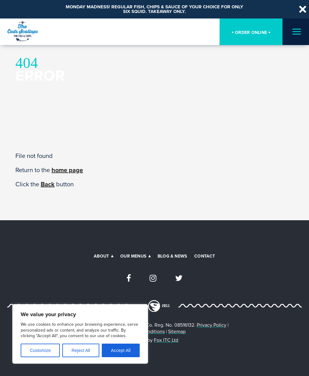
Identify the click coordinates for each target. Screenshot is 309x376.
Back (48, 184)
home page (67, 169)
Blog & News (172, 256)
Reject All (81, 350)
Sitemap (177, 331)
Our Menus (133, 256)
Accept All (120, 350)
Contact (204, 256)
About (101, 256)
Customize (40, 350)
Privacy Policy (211, 324)
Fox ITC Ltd (166, 340)
